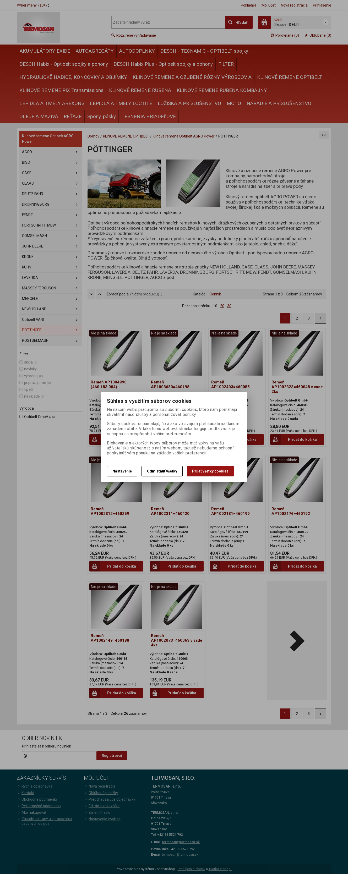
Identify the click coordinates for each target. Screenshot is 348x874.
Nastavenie (122, 471)
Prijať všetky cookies (210, 471)
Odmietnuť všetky (162, 471)
